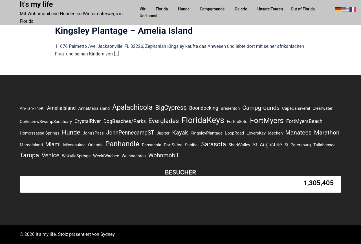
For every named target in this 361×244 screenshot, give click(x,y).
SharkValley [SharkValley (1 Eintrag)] (239, 144)
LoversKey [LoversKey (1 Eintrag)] (256, 133)
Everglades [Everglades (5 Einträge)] (163, 120)
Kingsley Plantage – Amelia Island (124, 30)
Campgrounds (212, 9)
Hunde (184, 9)
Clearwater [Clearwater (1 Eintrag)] (322, 108)
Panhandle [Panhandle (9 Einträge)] (122, 144)
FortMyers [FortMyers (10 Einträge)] (266, 120)
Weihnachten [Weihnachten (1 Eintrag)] (134, 155)
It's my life (36, 4)
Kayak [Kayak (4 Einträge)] (180, 132)
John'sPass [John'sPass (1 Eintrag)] (93, 133)
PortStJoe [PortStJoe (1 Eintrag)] (173, 144)
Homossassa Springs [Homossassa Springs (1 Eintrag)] (40, 133)
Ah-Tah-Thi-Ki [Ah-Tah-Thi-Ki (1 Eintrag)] (32, 108)
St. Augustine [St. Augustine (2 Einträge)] (267, 144)
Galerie (241, 9)
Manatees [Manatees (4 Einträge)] (298, 132)
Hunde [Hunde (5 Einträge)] (71, 132)
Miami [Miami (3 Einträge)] (53, 144)
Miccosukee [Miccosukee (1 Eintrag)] (74, 144)
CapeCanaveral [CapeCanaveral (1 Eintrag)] (296, 108)
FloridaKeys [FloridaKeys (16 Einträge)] (202, 120)
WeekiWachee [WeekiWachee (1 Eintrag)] (106, 155)
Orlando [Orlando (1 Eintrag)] (95, 144)
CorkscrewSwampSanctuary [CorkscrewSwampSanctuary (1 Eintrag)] (46, 121)
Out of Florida (303, 9)
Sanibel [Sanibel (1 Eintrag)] (192, 144)
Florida (162, 9)
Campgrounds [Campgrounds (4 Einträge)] (260, 107)
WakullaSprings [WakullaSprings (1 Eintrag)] (76, 155)
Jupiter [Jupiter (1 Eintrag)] (163, 133)
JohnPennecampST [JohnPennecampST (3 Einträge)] (130, 132)
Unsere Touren (270, 9)
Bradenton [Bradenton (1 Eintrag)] (230, 108)
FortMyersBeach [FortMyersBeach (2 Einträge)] (304, 121)
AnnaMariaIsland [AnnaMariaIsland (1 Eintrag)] (94, 108)
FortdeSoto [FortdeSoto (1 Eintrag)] (237, 121)
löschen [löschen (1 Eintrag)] (275, 133)
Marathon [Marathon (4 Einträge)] (326, 132)
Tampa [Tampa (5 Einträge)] (29, 155)
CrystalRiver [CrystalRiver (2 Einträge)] (87, 121)
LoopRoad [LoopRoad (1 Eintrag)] (234, 133)
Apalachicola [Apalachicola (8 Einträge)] (132, 107)
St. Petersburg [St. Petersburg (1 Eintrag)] (298, 144)
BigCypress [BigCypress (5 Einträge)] (171, 107)
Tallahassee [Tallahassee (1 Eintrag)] (324, 144)
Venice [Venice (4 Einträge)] (50, 155)
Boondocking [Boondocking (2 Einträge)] (203, 108)
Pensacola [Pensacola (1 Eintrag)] (151, 144)
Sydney (107, 234)
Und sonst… (150, 16)
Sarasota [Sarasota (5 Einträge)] (213, 144)
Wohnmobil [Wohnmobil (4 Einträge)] (163, 155)
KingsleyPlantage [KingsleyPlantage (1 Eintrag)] (207, 133)
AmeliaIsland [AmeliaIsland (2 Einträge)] (61, 108)
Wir (143, 9)
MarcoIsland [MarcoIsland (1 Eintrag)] (31, 144)
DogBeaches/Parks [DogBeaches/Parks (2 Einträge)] (124, 121)
